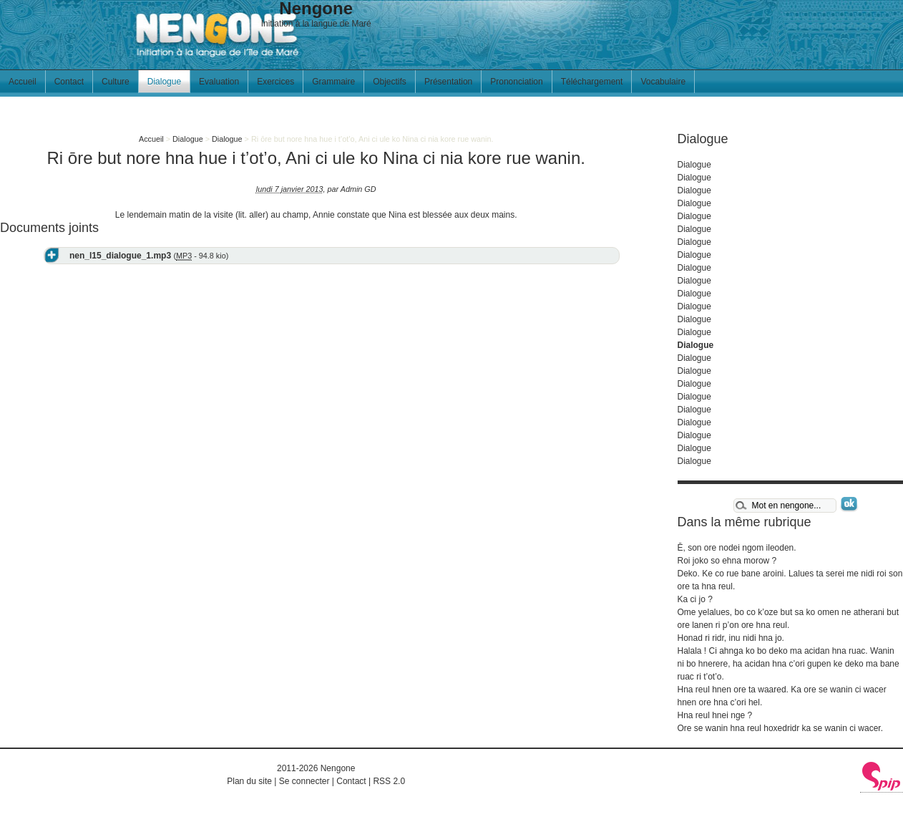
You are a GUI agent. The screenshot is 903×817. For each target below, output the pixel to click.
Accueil (22, 82)
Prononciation (516, 82)
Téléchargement (592, 82)
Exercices (275, 82)
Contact (69, 82)
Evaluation (219, 82)
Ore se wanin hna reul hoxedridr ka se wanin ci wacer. (780, 728)
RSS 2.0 (389, 781)
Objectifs (389, 82)
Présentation (448, 82)
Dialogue (164, 82)
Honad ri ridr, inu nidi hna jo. (731, 638)
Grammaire (333, 82)
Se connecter (304, 781)
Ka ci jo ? (695, 599)
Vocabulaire (662, 82)
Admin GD (358, 189)
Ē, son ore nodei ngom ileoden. (737, 548)
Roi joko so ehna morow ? (727, 561)
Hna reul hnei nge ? (715, 715)
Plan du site (249, 781)
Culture (116, 82)
